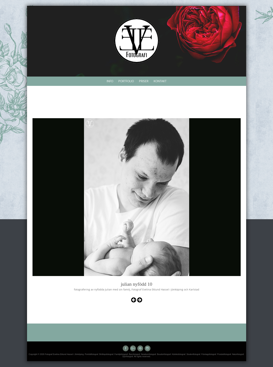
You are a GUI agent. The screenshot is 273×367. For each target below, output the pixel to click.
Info (110, 81)
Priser (143, 81)
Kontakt (160, 81)
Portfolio (126, 81)
